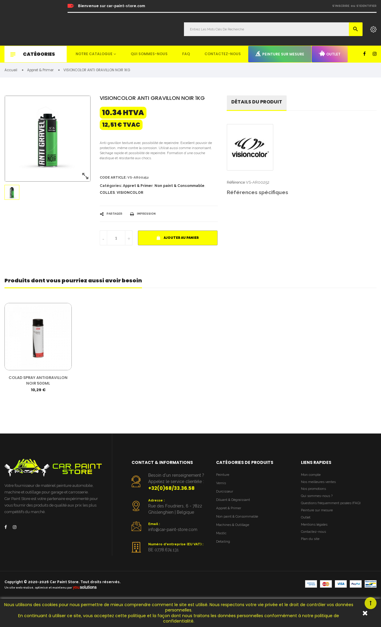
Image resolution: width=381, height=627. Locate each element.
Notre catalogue (94, 53)
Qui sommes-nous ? (318, 519)
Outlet (330, 54)
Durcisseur (225, 512)
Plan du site (311, 568)
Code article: (115, 181)
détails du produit (259, 103)
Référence (236, 184)
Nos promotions (315, 511)
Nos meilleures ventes (320, 502)
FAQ (186, 53)
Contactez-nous (222, 53)
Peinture (223, 494)
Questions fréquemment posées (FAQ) (334, 527)
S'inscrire (340, 5)
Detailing (224, 567)
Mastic (221, 558)
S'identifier (366, 5)
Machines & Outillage (235, 549)
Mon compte (312, 494)
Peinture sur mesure (279, 54)
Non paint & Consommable (179, 190)
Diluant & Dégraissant (235, 522)
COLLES (107, 197)
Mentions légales (316, 551)
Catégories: (111, 190)
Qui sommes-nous (149, 53)
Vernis (221, 503)
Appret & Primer (138, 190)
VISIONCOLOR (130, 197)
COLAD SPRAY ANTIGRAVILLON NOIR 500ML (38, 400)
